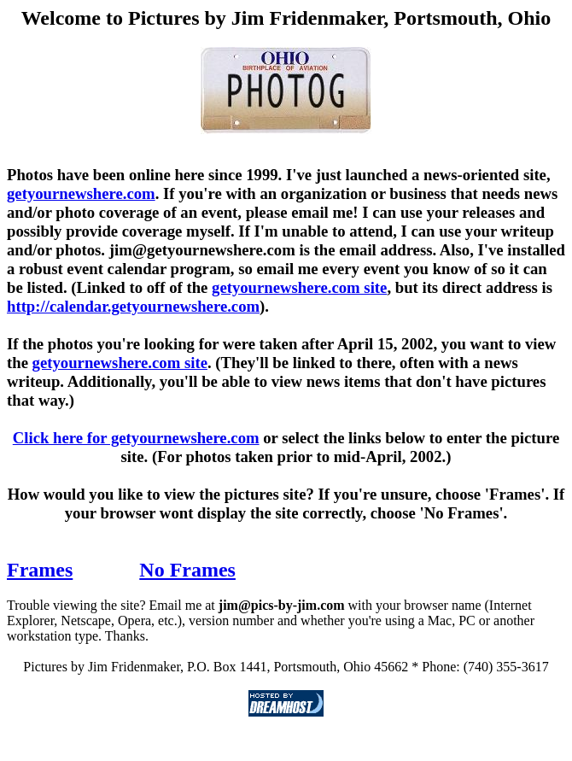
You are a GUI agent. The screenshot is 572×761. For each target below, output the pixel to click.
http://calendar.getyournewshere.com (133, 306)
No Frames (187, 570)
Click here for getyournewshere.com (136, 438)
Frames (40, 570)
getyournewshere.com (81, 193)
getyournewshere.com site (299, 287)
